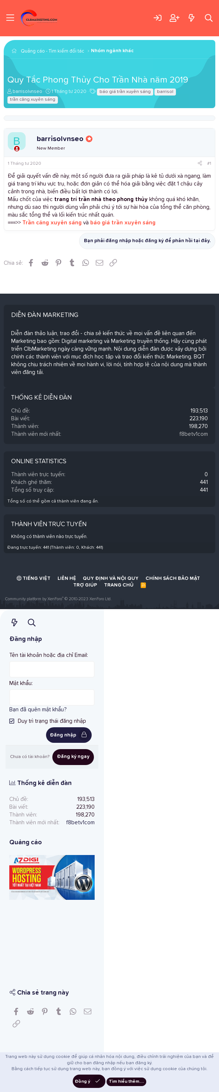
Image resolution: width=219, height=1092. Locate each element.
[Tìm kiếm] (209, 18)
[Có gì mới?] (191, 18)
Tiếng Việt (33, 578)
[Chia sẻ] (200, 164)
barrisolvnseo (27, 91)
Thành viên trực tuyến (48, 524)
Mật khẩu (20, 683)
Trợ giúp (85, 585)
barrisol (165, 92)
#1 (209, 163)
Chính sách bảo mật (173, 578)
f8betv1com (193, 434)
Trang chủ (119, 585)
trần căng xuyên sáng (32, 99)
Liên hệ (67, 578)
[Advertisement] (52, 939)
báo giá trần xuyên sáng (125, 92)
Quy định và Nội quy (110, 578)
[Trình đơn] (10, 18)
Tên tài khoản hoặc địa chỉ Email (48, 655)
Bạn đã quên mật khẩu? (37, 709)
